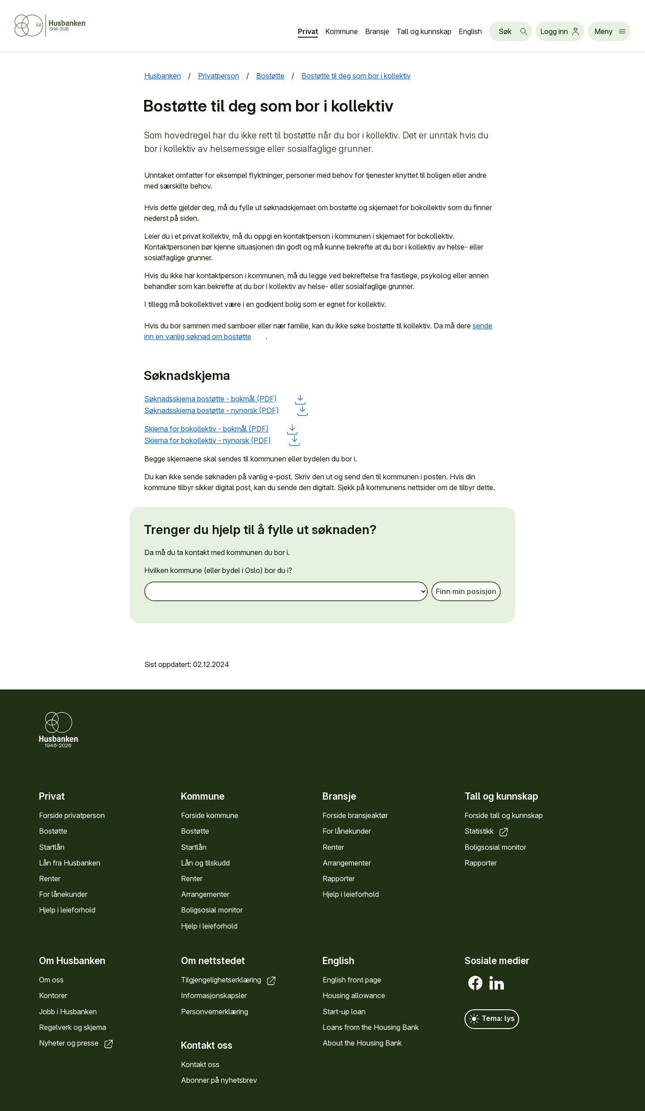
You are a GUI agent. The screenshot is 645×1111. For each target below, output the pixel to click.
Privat (308, 31)
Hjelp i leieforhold (67, 909)
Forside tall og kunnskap (503, 815)
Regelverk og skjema (72, 1027)
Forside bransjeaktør (355, 815)
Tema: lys (492, 1019)
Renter (49, 878)
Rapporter (338, 878)
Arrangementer (205, 894)
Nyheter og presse (77, 1042)
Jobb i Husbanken (68, 1011)
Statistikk (487, 831)
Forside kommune (209, 815)
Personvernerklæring (214, 1011)
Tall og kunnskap (424, 31)
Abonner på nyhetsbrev (219, 1080)
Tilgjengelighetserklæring (229, 980)
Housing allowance (353, 995)
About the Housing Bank (362, 1042)
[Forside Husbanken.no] (61, 25)
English (470, 31)
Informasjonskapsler (214, 995)
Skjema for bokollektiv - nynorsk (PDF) (222, 440)
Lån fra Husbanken (69, 862)
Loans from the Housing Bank (370, 1027)
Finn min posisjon (466, 591)
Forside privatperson (72, 815)
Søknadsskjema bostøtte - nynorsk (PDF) (226, 410)
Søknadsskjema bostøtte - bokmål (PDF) (224, 398)
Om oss (51, 980)
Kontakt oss (200, 1064)
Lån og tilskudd (205, 862)
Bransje (377, 31)
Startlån (51, 846)
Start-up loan (344, 1011)
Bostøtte (53, 831)
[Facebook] (475, 983)
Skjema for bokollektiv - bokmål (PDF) (220, 428)
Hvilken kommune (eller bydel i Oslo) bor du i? (218, 570)
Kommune (341, 31)
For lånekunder (63, 894)
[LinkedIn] (497, 983)
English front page (351, 980)
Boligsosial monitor (212, 909)
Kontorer (53, 995)
